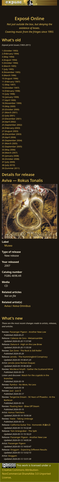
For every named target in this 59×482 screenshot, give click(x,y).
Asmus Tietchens (16, 412)
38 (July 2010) (8, 165)
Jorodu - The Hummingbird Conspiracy (28, 356)
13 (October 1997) (10, 87)
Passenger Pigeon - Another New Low (28, 331)
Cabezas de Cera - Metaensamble (26, 338)
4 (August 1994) (9, 59)
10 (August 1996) (10, 78)
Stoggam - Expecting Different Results (28, 449)
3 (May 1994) (8, 56)
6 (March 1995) (9, 66)
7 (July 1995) (8, 69)
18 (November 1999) (12, 103)
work (25, 465)
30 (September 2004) (12, 140)
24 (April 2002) (9, 121)
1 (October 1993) (10, 50)
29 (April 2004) (9, 137)
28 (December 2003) (11, 134)
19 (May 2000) (8, 106)
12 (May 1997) (8, 84)
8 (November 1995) (11, 72)
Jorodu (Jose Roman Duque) (21, 362)
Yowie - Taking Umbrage (21, 418)
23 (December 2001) (11, 118)
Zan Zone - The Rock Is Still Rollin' (26, 350)
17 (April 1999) (9, 100)
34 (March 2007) (9, 152)
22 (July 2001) (8, 115)
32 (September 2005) (12, 146)
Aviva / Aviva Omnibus (17, 306)
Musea (8, 245)
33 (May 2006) (8, 149)
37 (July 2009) (8, 162)
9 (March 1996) (9, 75)
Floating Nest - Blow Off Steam (24, 406)
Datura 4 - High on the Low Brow (26, 344)
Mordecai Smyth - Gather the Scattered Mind (31, 369)
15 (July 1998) (8, 93)
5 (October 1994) (10, 62)
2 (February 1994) (10, 53)
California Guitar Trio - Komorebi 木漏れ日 (30, 424)
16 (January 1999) (10, 97)
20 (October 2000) (10, 109)
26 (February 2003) (11, 128)
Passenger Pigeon (16, 443)
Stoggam (12, 455)
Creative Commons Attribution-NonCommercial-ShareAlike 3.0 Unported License (26, 473)
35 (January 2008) (10, 155)
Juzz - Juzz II (15, 390)
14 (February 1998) (11, 90)
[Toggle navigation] (10, 10)
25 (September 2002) (12, 124)
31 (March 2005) (9, 143)
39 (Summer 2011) (11, 168)
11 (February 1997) (11, 81)
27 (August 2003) (10, 131)
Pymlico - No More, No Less (23, 384)
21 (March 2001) (9, 112)
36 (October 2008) (10, 159)
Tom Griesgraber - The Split (23, 430)
